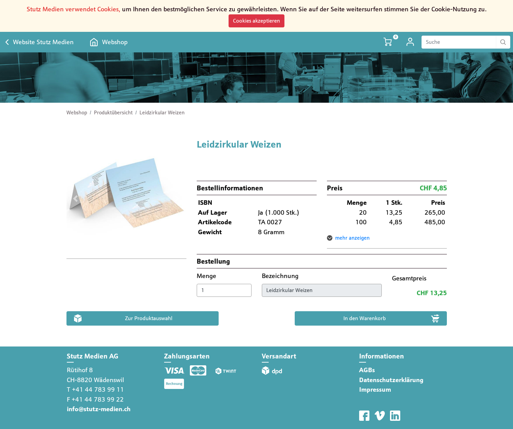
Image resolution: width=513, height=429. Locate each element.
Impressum (375, 389)
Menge (207, 276)
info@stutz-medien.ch (99, 409)
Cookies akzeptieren (256, 20)
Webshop (114, 42)
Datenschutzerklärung (391, 380)
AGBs (367, 370)
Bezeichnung (281, 276)
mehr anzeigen (352, 238)
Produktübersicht (113, 112)
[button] (75, 198)
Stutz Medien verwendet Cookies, (73, 9)
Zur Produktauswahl (148, 318)
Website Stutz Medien (43, 42)
